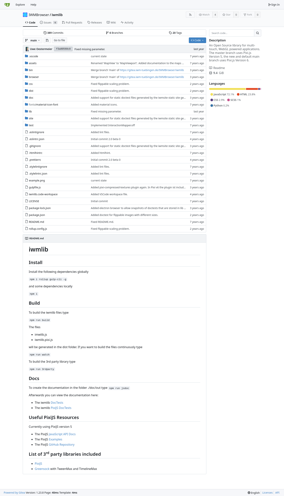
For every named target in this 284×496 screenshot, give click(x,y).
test (31, 125)
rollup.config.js (38, 228)
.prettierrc (35, 159)
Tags (175, 32)
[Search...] (257, 33)
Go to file (59, 40)
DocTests (57, 403)
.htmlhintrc (35, 153)
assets (33, 63)
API (277, 492)
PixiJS (38, 464)
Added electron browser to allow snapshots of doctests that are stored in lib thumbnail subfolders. (151, 208)
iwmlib (57, 15)
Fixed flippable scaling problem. (110, 84)
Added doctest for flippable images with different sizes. (124, 215)
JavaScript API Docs (62, 434)
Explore (20, 4)
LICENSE (34, 201)
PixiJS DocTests (61, 408)
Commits (53, 32)
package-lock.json (40, 208)
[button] (47, 40)
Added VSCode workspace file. (109, 194)
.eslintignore (36, 132)
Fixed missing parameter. (89, 49)
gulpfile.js (35, 187)
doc (31, 97)
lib (30, 111)
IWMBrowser (39, 15)
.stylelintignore (38, 166)
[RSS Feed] (190, 15)
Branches (114, 32)
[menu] (254, 493)
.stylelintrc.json (38, 173)
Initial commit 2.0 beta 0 (105, 139)
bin (31, 70)
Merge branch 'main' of (105, 70)
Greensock (42, 469)
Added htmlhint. (101, 153)
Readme (217, 68)
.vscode (33, 56)
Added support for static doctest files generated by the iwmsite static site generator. (142, 97)
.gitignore (35, 146)
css (31, 84)
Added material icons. (104, 104)
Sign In (274, 4)
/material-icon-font (43, 104)
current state (99, 56)
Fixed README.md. (102, 222)
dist (31, 90)
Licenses (267, 492)
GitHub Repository (61, 444)
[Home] (7, 4)
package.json (37, 215)
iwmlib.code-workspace (43, 194)
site (31, 118)
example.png (37, 180)
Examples (55, 439)
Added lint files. (100, 132)
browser (34, 77)
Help (33, 4)
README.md (36, 222)
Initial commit (99, 201)
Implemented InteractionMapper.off (113, 125)
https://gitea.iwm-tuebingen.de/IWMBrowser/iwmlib (152, 70)
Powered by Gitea (14, 492)
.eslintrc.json (36, 139)
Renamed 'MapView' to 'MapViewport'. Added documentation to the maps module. (141, 63)
